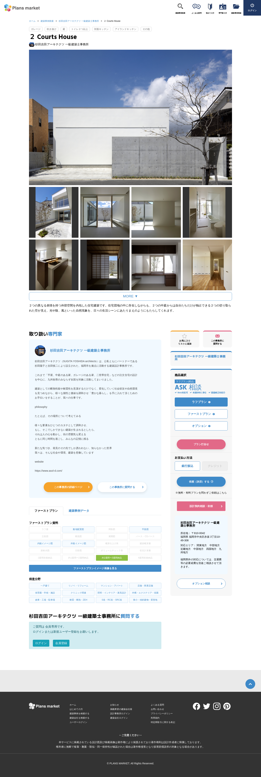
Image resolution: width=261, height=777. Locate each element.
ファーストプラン (201, 413)
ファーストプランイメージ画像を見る (95, 568)
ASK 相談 (188, 388)
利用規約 (155, 718)
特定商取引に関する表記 (163, 722)
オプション (201, 425)
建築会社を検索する (79, 718)
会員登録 (61, 643)
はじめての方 (76, 709)
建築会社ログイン (119, 718)
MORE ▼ (130, 296)
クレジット (215, 465)
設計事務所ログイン (120, 713)
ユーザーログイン (78, 722)
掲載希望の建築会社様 (121, 709)
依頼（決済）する (201, 481)
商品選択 (181, 375)
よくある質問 (197, 13)
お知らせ (114, 705)
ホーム (32, 21)
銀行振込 (187, 465)
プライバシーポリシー (162, 713)
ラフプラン (201, 401)
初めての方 (210, 13)
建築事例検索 (180, 13)
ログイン (41, 643)
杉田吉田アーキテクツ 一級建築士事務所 (79, 21)
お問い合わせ (157, 709)
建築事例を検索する (79, 713)
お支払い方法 (183, 457)
